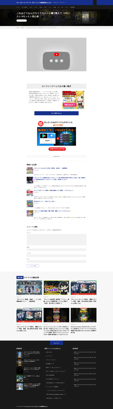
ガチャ (36, 7)
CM (62, 7)
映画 (55, 7)
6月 (87, 357)
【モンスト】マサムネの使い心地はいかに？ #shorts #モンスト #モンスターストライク (32, 354)
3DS (45, 7)
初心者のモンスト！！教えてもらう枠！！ (45, 201)
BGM (41, 7)
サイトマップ (49, 356)
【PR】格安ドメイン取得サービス (53, 397)
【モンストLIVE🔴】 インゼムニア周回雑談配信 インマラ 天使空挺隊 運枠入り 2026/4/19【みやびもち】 (32, 386)
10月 (95, 357)
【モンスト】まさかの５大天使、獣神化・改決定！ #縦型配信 (50, 168)
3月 (81, 352)
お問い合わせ (49, 352)
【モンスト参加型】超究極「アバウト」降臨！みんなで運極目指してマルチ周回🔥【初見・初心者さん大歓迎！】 (56, 301)
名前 (28, 247)
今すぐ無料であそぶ (56, 113)
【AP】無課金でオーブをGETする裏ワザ (55, 382)
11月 (75, 359)
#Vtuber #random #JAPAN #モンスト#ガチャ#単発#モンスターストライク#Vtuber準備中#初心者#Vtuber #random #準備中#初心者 (83, 330)
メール (29, 253)
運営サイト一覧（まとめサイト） (53, 367)
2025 (75, 357)
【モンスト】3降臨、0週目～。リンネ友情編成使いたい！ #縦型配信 (28, 300)
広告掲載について (50, 363)
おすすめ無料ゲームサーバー (52, 378)
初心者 (24, 20)
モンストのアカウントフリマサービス (56, 390)
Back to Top (56, 343)
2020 (75, 384)
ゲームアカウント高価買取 (52, 386)
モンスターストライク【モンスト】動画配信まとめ (36, 405)
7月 (89, 357)
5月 (85, 357)
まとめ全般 (24, 7)
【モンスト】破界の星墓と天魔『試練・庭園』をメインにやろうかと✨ (53, 211)
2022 (75, 373)
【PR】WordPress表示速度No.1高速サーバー (56, 393)
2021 (75, 378)
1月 (77, 352)
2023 (75, 368)
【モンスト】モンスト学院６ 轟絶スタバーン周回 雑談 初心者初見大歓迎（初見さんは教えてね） (83, 301)
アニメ (50, 7)
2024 (75, 363)
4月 (83, 352)
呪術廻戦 (73, 7)
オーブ (66, 7)
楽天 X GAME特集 (50, 375)
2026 (75, 352)
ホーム (18, 7)
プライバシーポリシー (51, 359)
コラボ (30, 7)
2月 (79, 352)
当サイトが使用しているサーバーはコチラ (55, 371)
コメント (29, 232)
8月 (91, 357)
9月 (92, 357)
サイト (28, 258)
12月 (77, 359)
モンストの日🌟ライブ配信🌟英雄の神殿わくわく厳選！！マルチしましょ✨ (54, 190)
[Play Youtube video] (56, 54)
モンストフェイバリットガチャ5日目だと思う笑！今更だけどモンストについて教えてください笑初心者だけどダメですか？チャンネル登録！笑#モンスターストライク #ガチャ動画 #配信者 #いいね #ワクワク (56, 330)
